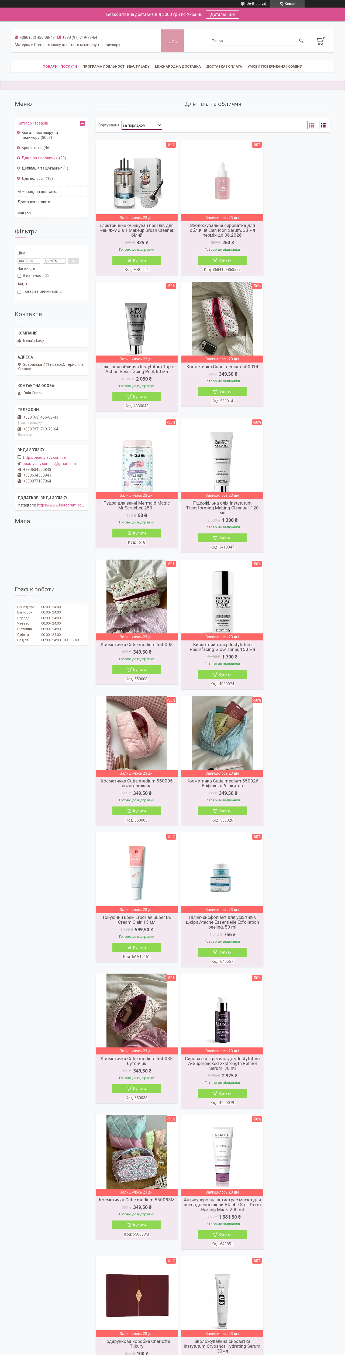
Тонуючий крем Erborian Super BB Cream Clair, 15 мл (212, 651)
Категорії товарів (33, 123)
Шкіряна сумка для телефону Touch (292, 1078)
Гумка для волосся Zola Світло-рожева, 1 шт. (213, 1078)
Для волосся (33, 178)
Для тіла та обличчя (40, 158)
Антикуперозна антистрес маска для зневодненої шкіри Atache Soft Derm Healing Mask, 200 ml (133, 938)
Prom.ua (198, 1340)
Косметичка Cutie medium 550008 (134, 510)
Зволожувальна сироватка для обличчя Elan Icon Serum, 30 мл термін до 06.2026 (213, 230)
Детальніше (222, 14)
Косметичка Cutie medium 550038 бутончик (134, 793)
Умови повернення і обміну (274, 66)
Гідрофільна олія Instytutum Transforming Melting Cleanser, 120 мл (292, 373)
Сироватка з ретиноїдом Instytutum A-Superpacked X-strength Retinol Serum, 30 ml (213, 795)
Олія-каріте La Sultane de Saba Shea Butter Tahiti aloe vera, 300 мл (133, 1078)
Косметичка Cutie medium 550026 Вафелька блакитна (134, 651)
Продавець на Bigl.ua (172, 1345)
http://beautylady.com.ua (44, 457)
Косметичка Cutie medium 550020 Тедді (134, 1216)
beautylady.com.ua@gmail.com (49, 463)
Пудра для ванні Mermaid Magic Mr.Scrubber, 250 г (213, 370)
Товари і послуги (60, 66)
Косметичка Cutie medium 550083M (292, 793)
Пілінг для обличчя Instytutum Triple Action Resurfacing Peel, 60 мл (292, 230)
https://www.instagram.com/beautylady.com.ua (78, 505)
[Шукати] (301, 41)
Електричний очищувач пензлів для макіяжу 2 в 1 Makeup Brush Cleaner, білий (133, 230)
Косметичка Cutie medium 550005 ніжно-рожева (292, 513)
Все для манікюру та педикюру (40, 135)
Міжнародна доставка (178, 66)
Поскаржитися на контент (161, 1350)
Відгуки (24, 212)
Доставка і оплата (224, 66)
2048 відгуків (257, 4)
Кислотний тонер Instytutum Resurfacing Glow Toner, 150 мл (213, 513)
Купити (136, 260)
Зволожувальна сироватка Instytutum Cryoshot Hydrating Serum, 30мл (292, 938)
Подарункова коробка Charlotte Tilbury (213, 936)
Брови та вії (32, 148)
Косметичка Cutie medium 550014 (134, 368)
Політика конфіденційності (204, 1350)
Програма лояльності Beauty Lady (116, 66)
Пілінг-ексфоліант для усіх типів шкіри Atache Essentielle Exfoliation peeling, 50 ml (292, 653)
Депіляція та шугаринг (42, 168)
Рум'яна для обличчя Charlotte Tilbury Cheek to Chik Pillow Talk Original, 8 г (213, 1218)
